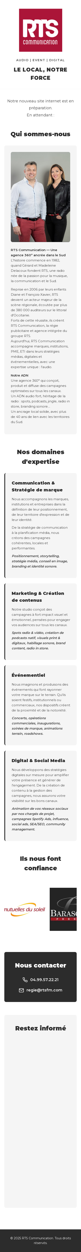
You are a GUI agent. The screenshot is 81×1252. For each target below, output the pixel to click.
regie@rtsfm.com (40, 990)
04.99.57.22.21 (40, 979)
